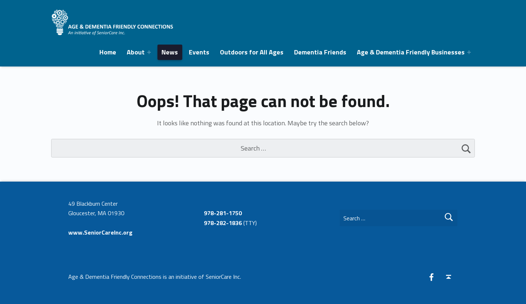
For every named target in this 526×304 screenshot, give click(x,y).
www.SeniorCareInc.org (100, 232)
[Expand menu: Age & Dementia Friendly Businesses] (469, 52)
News (169, 52)
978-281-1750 (223, 213)
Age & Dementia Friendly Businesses (411, 52)
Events (199, 52)
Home (107, 52)
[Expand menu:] (149, 52)
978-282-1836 (223, 222)
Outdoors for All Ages (251, 52)
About (136, 52)
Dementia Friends (320, 52)
